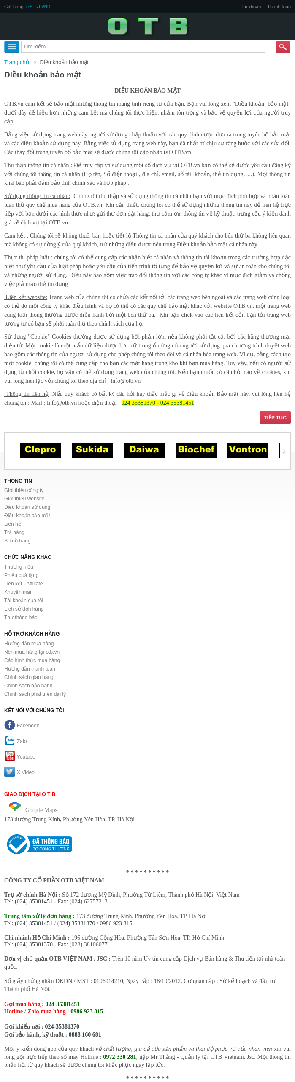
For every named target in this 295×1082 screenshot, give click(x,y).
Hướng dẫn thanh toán (29, 669)
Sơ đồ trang (17, 541)
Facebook (21, 726)
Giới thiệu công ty (23, 490)
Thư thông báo (21, 617)
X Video (19, 772)
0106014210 (108, 981)
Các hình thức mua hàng (32, 660)
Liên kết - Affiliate (23, 584)
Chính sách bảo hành (28, 686)
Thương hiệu (18, 567)
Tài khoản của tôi (23, 601)
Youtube (19, 757)
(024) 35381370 (76, 923)
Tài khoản (251, 6)
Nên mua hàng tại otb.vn (32, 652)
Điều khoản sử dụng (27, 507)
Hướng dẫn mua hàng (29, 644)
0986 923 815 (116, 923)
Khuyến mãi (17, 592)
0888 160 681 (85, 1034)
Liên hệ (12, 524)
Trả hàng (14, 532)
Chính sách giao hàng (29, 677)
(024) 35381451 (34, 901)
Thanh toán (279, 6)
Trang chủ (16, 62)
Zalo (15, 741)
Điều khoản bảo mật (64, 62)
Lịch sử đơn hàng (23, 609)
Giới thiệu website (24, 499)
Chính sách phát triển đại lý (35, 694)
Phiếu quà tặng (21, 575)
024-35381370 (62, 1026)
